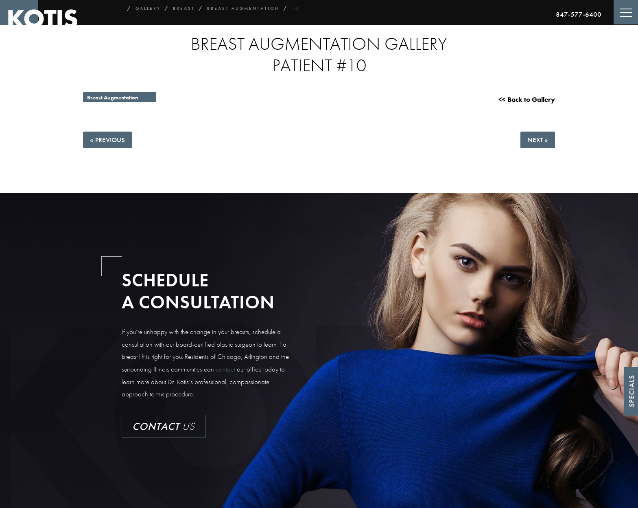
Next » (537, 139)
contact (225, 369)
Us (163, 426)
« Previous (107, 139)
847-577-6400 (578, 14)
